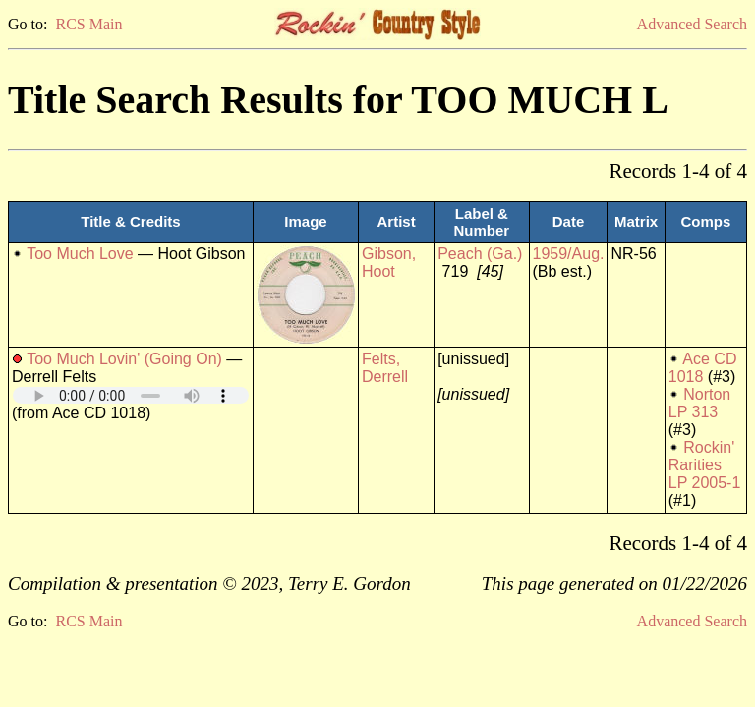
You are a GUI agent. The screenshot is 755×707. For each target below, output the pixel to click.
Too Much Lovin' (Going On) (124, 359)
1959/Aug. (569, 253)
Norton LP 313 (699, 403)
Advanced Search (692, 24)
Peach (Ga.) (479, 253)
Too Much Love (80, 253)
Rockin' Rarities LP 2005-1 (704, 465)
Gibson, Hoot (389, 262)
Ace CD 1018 (702, 368)
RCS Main (88, 24)
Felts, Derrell (385, 368)
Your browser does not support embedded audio (131, 395)
